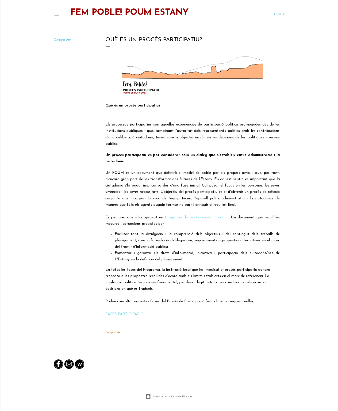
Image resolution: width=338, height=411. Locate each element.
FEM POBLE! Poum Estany (130, 12)
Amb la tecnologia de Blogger (169, 396)
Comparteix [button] (62, 39)
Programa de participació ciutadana (196, 217)
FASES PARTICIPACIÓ (124, 314)
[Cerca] (279, 14)
